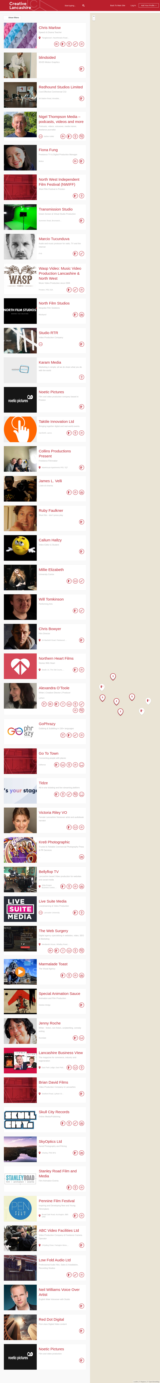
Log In (133, 5)
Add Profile (147, 5)
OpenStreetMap (154, 1382)
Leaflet (136, 1382)
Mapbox (143, 1382)
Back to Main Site (117, 5)
